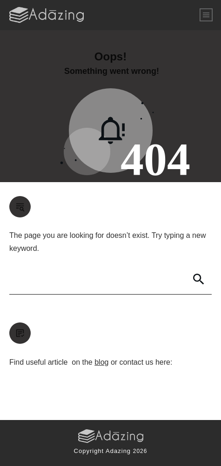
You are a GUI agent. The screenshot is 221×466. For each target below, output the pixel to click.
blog (101, 362)
